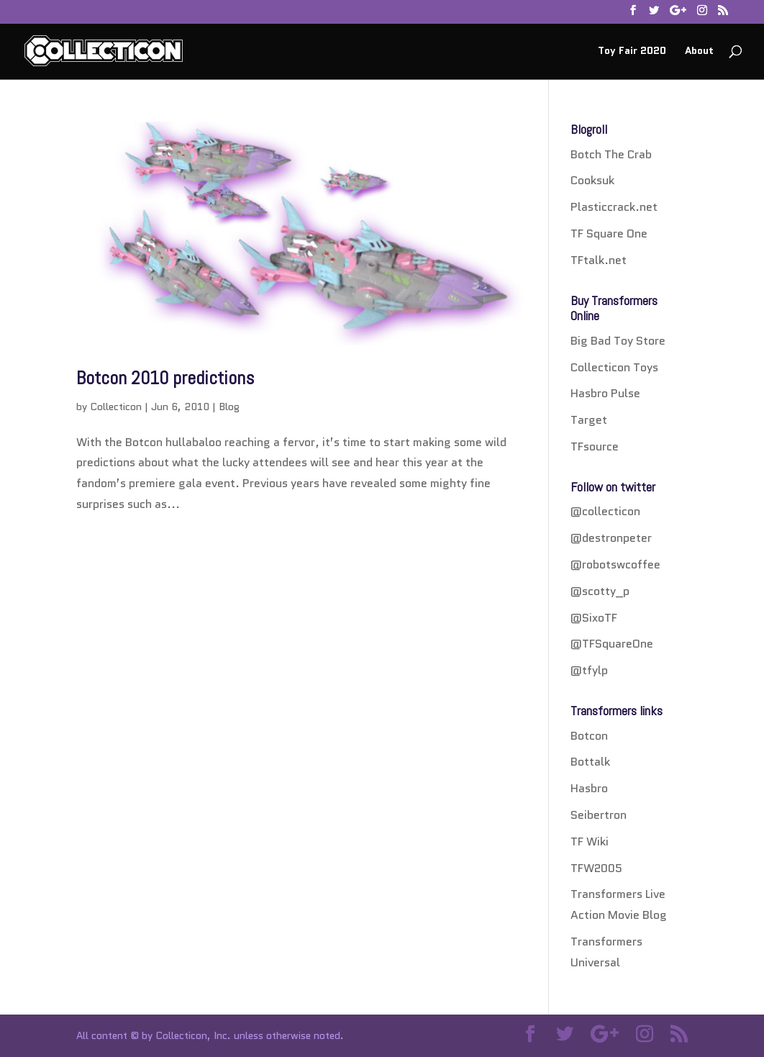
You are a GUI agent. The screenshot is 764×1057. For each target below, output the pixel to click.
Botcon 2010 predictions (165, 378)
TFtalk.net (598, 260)
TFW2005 (596, 868)
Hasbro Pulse (605, 393)
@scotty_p (599, 591)
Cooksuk (592, 180)
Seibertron (598, 815)
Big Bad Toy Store (617, 340)
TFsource (594, 446)
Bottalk (590, 761)
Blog (229, 406)
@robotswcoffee (615, 564)
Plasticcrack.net (614, 207)
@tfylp (589, 670)
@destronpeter (611, 538)
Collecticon (116, 406)
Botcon (589, 735)
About (699, 51)
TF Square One (608, 233)
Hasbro (589, 788)
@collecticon (605, 511)
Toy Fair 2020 (632, 51)
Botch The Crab (611, 154)
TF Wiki (589, 841)
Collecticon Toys (614, 367)
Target (588, 420)
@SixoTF (593, 617)
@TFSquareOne (611, 643)
